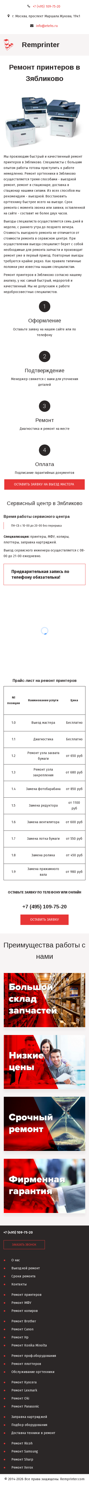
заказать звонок (24, 1244)
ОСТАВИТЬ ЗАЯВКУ (44, 920)
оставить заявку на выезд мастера (44, 484)
